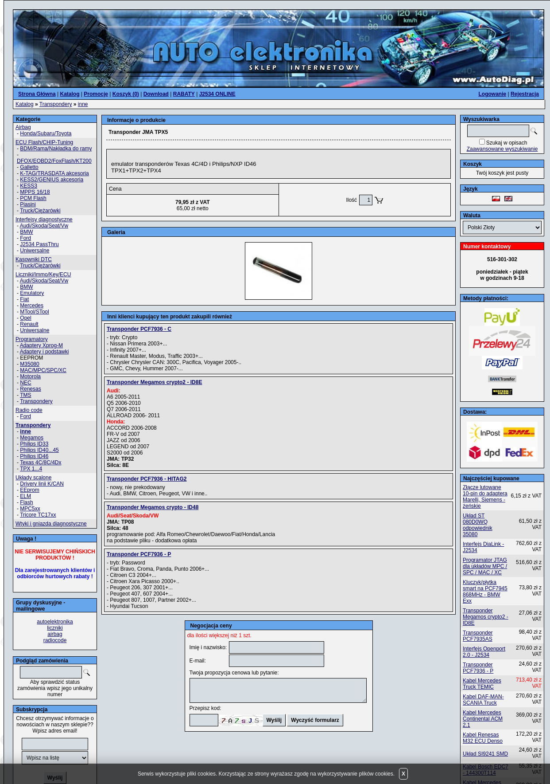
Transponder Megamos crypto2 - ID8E (485, 617)
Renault (29, 324)
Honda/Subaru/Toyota (45, 133)
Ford (25, 238)
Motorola (30, 376)
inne (83, 104)
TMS (25, 395)
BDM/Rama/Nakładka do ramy (56, 148)
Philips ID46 (34, 456)
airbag (54, 634)
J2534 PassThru (39, 244)
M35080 (29, 364)
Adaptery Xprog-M (41, 345)
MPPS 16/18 (35, 192)
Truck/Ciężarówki (40, 211)
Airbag (23, 127)
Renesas (30, 389)
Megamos (31, 438)
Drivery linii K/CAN (42, 484)
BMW (26, 232)
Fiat (24, 299)
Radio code (29, 410)
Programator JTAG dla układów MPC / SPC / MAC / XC (485, 566)
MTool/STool (34, 312)
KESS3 (28, 186)
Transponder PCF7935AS (478, 636)
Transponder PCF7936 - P (478, 668)
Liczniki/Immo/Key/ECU (43, 274)
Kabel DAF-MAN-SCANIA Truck (483, 700)
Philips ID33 (34, 444)
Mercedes (31, 305)
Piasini (27, 204)
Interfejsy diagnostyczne (44, 219)
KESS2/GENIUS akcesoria (51, 179)
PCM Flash (33, 198)
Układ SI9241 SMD (485, 754)
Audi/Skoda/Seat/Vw (44, 226)
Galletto (29, 167)
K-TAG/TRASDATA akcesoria (54, 173)
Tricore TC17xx (38, 515)
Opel (25, 318)
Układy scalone (33, 477)
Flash (26, 502)
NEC (25, 383)
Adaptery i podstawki (44, 352)
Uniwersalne (34, 250)
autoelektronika (55, 622)
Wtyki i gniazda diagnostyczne (51, 524)
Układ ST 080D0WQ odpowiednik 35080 (477, 525)
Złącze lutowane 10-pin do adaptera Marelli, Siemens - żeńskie (485, 496)
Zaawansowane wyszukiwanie (502, 149)
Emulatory (32, 293)
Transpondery (55, 104)
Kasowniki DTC (33, 259)
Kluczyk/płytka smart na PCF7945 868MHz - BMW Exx (485, 591)
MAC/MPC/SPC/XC (43, 370)
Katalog (24, 104)
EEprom (29, 490)
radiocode (55, 640)
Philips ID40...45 (39, 450)
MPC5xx (30, 509)
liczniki (54, 628)
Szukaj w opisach (506, 143)
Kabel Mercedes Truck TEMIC (482, 684)
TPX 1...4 (31, 469)
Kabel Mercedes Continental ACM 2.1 (483, 719)
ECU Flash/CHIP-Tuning (44, 142)
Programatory (31, 339)
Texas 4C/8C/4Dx (40, 462)
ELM (25, 496)
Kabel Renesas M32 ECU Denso (483, 738)
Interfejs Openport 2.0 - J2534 (484, 652)
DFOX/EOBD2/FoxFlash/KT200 (54, 161)
